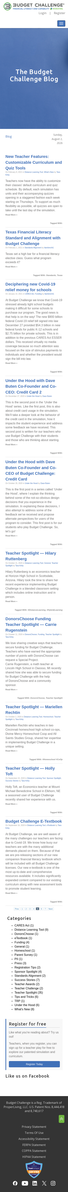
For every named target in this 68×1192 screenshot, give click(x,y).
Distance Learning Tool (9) (31, 929)
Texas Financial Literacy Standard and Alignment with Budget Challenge (33, 238)
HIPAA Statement (34, 1157)
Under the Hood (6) (27, 1005)
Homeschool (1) (25, 950)
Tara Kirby (19, 566)
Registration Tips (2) (27, 967)
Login (42, 13)
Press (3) (20, 963)
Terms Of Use (34, 1133)
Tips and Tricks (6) (26, 996)
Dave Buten (47, 396)
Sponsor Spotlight (54, 778)
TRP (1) (20, 1001)
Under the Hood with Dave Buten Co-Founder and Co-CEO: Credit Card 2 (30, 386)
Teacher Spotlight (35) (29, 992)
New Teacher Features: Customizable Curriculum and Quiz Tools (33, 162)
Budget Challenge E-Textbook (33, 821)
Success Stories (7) (27, 979)
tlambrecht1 (49, 248)
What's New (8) (24, 1009)
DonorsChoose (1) (26, 933)
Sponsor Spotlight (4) (28, 971)
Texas (60, 275)
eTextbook (51, 825)
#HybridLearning (55, 610)
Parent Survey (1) (26, 954)
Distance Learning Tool (34, 172)
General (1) (22, 946)
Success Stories (11, 781)
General (47, 563)
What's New (49, 172)
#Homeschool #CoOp (52, 759)
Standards (51, 275)
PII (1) (18, 959)
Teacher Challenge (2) (29, 988)
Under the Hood (33, 396)
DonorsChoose (31, 634)
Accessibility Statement (34, 1139)
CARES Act (29, 294)
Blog (8, 136)
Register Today (34, 1064)
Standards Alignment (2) (30, 975)
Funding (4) (22, 942)
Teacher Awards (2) (27, 984)
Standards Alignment (33, 248)
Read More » (11, 215)
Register (59, 13)
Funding (38, 294)
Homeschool (48, 717)
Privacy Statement (34, 1127)
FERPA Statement (34, 1145)
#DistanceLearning (37, 610)
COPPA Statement (34, 1151)
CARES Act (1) (24, 925)
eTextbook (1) (23, 938)
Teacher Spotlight (52, 634)
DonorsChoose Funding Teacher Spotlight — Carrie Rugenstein (31, 625)
